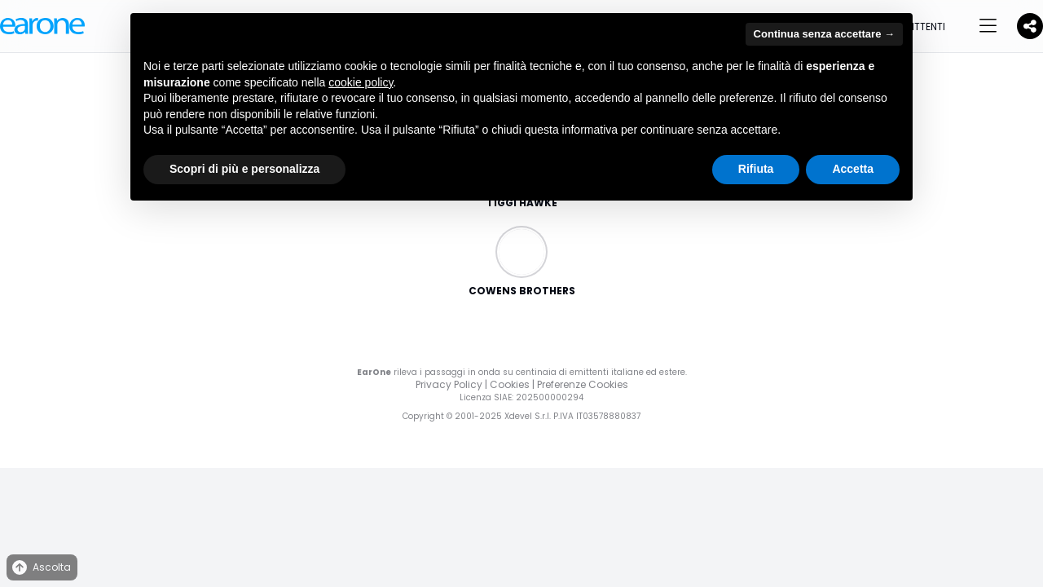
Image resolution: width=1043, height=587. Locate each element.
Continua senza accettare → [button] (824, 34)
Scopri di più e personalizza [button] (244, 168)
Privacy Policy (449, 384)
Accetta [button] (853, 168)
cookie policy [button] (360, 82)
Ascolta (40, 567)
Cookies (510, 384)
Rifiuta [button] (756, 168)
